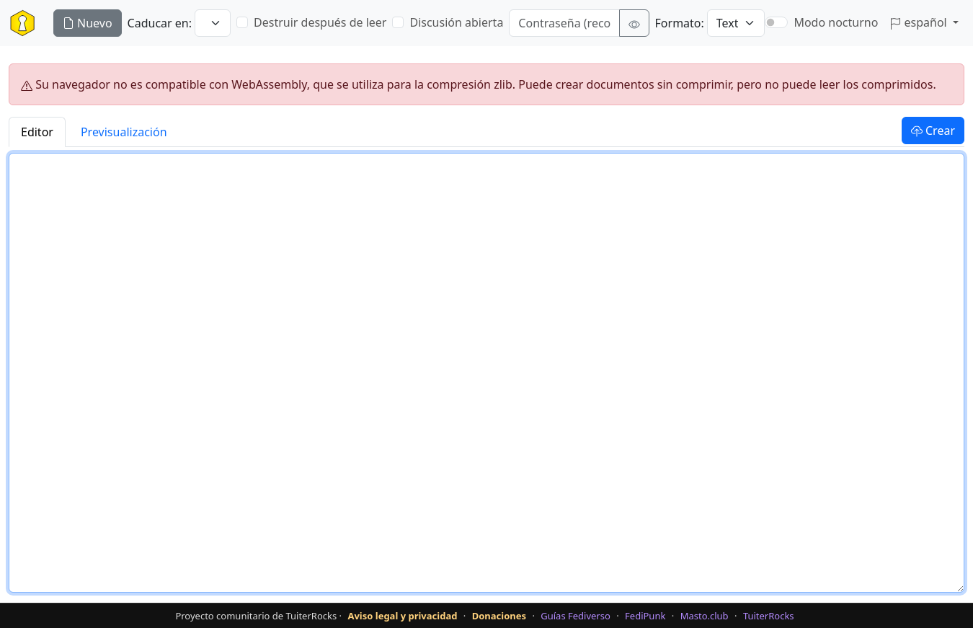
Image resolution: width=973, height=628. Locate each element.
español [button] (919, 22)
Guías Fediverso (575, 615)
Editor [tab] (37, 132)
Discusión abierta (456, 22)
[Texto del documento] (486, 373)
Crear (933, 130)
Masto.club (704, 615)
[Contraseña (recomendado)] (564, 23)
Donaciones (499, 615)
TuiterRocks (768, 615)
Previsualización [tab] (124, 132)
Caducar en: (160, 23)
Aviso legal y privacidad (402, 615)
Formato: (679, 23)
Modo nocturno (836, 22)
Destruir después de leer (320, 22)
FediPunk (645, 615)
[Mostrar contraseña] (634, 23)
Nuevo (87, 23)
